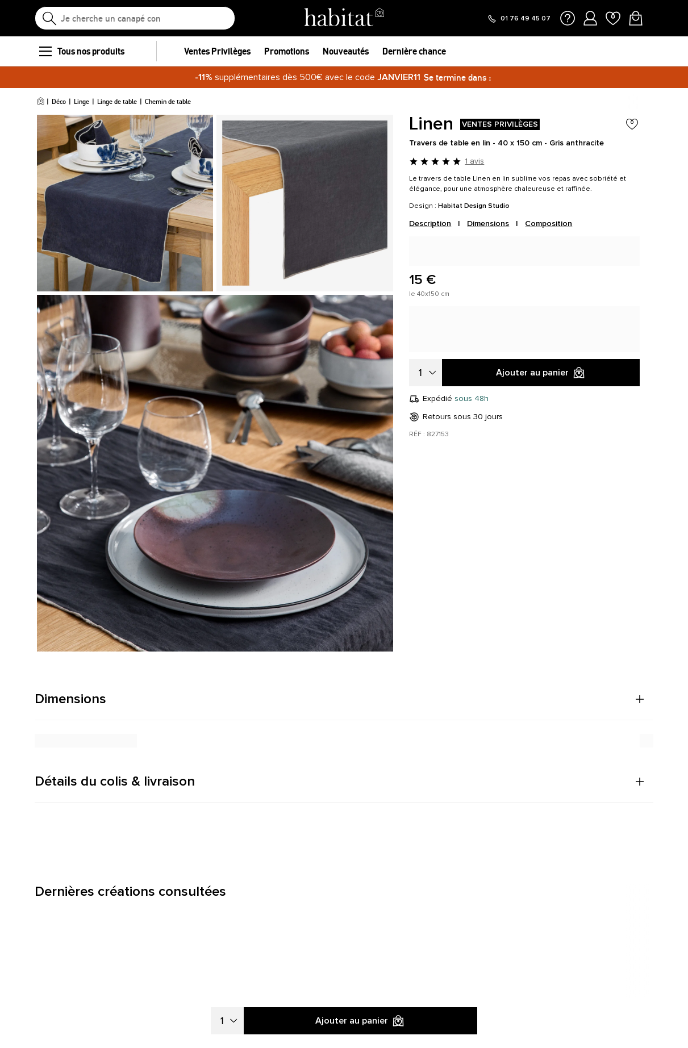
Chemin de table (168, 101)
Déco (59, 101)
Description (430, 223)
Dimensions (488, 223)
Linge (81, 101)
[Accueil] (40, 101)
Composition (548, 223)
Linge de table (117, 101)
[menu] (45, 51)
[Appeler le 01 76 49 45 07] (519, 19)
